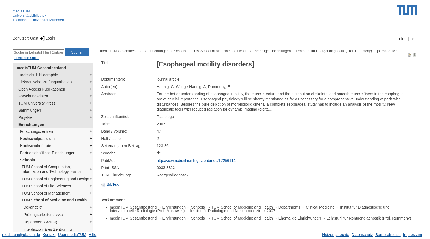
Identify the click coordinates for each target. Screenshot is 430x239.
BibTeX (110, 184)
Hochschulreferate (35, 146)
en (414, 38)
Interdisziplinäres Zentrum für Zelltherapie (48, 231)
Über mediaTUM (72, 234)
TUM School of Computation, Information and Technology (51, 169)
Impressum (412, 234)
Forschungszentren (36, 131)
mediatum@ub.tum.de (21, 234)
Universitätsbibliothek (29, 15)
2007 (271, 211)
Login (47, 38)
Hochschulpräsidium (37, 138)
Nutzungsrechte (335, 234)
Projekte (25, 117)
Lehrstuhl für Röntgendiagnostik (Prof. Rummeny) (334, 51)
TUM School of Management (46, 193)
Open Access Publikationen (41, 89)
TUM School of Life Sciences (46, 186)
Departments (40, 222)
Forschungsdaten (33, 96)
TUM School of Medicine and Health (54, 200)
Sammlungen (29, 110)
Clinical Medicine (320, 207)
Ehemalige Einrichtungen (272, 51)
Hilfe (92, 234)
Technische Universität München (38, 20)
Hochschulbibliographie (38, 75)
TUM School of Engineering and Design (55, 179)
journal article (387, 51)
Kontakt (49, 234)
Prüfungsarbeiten (43, 214)
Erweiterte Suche (26, 58)
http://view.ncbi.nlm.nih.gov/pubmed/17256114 (196, 160)
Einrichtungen (31, 124)
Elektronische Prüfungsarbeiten (45, 82)
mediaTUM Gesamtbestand (41, 68)
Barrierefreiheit (388, 234)
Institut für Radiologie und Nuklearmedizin (225, 211)
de (402, 38)
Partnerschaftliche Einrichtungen (47, 153)
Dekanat (33, 207)
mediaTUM (21, 11)
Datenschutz (362, 234)
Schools (27, 160)
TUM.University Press (36, 103)
